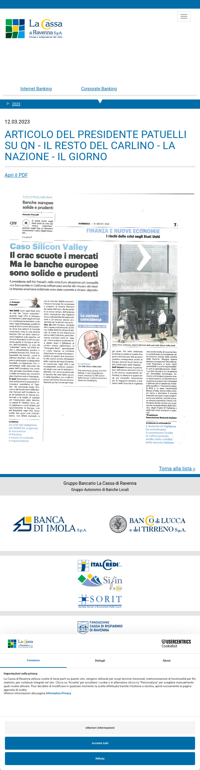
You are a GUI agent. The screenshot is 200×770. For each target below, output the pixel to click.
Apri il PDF (16, 175)
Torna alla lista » (177, 469)
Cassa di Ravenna (34, 29)
